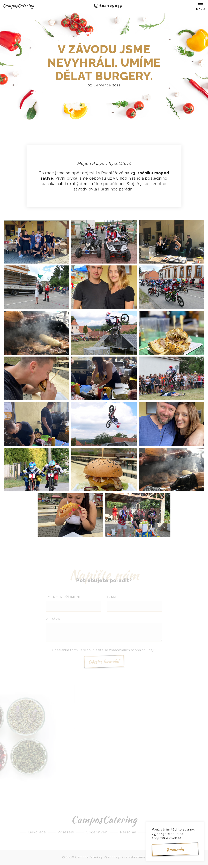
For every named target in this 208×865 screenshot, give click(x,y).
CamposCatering (18, 5)
